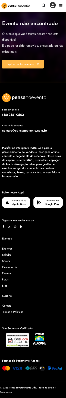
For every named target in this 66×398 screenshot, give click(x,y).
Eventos (6, 273)
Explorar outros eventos (23, 64)
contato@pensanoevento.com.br (24, 130)
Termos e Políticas (12, 312)
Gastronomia (9, 267)
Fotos (5, 279)
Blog (5, 286)
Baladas (6, 255)
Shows (6, 261)
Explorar (7, 249)
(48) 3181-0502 (13, 114)
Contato (6, 306)
